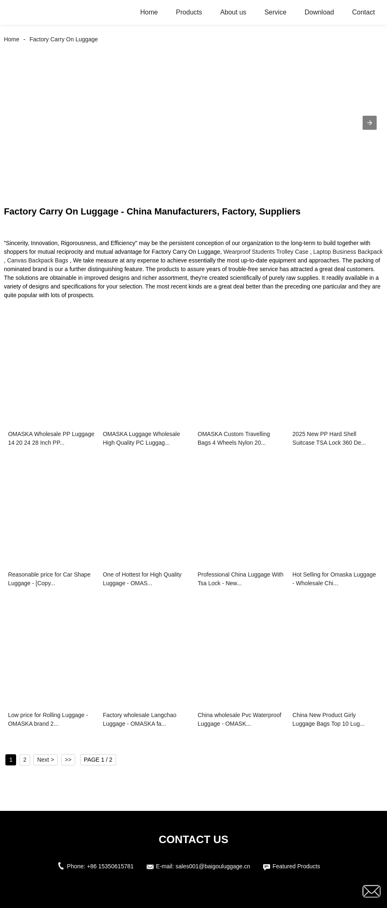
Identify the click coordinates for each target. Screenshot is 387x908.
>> (68, 759)
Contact (363, 12)
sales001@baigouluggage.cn (213, 866)
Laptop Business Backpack (348, 251)
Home (149, 12)
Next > (45, 759)
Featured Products (296, 866)
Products (189, 12)
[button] (370, 123)
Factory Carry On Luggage (63, 39)
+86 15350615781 (110, 866)
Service (275, 12)
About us (233, 12)
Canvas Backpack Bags (37, 260)
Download (319, 12)
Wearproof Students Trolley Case (266, 251)
